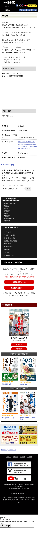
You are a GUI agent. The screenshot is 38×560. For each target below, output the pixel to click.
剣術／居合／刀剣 (9, 238)
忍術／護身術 (8, 246)
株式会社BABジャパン (10, 484)
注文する (19, 344)
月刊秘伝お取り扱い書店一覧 (28, 10)
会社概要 (29, 457)
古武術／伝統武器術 (10, 241)
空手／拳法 (7, 232)
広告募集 (15, 457)
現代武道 (7, 252)
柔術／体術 (7, 244)
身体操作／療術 (9, 255)
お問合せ (8, 457)
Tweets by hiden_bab (8, 450)
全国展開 (7, 221)
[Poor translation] (7, 525)
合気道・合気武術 (9, 235)
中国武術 (7, 249)
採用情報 (22, 457)
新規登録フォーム (19, 282)
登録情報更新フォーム (19, 288)
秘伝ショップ (32, 5)
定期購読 (19, 349)
